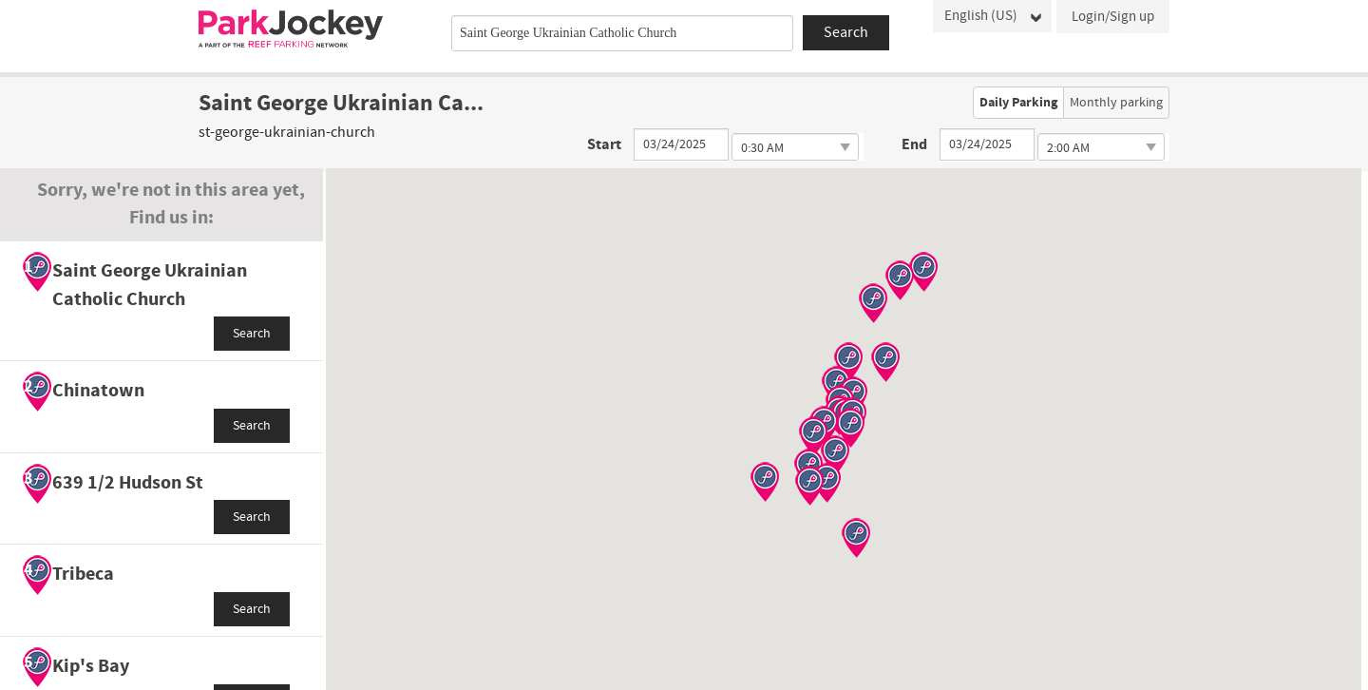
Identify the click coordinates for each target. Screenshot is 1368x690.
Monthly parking (1116, 102)
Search (252, 333)
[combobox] (622, 33)
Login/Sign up (1113, 17)
